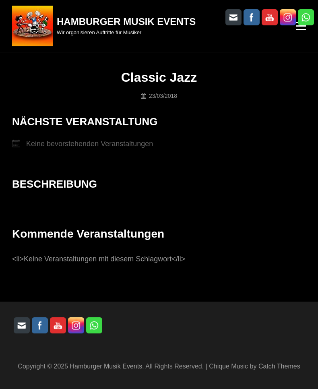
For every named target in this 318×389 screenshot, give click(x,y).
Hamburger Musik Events (126, 21)
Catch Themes (279, 366)
